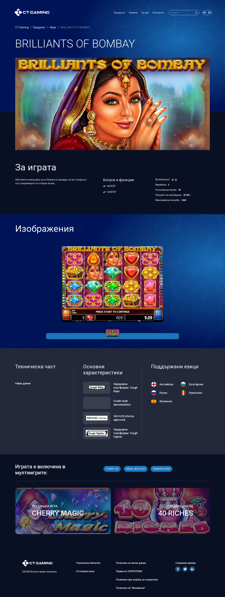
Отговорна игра (85, 571)
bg (208, 13)
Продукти (118, 12)
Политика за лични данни (131, 563)
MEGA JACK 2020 (135, 468)
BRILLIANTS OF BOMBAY (75, 27)
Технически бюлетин (88, 563)
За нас (144, 12)
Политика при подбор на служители (137, 579)
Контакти (157, 12)
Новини (132, 12)
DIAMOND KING (161, 468)
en (204, 13)
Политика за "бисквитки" (130, 588)
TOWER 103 (112, 468)
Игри (53, 27)
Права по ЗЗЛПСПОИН (129, 571)
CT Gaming (22, 27)
